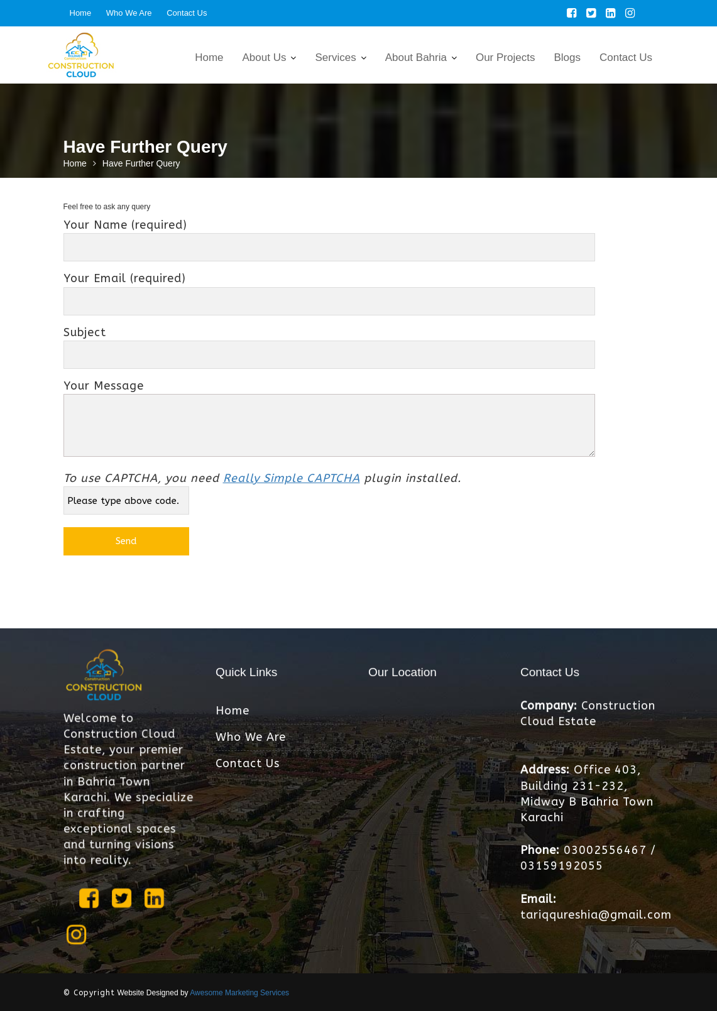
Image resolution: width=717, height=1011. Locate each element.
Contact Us (187, 13)
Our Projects (505, 57)
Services (335, 57)
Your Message (329, 419)
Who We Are (129, 13)
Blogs (567, 57)
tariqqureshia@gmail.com (595, 914)
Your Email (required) (329, 289)
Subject (329, 343)
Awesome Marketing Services (239, 992)
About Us (265, 57)
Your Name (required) (329, 236)
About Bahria (416, 57)
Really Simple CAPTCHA (291, 478)
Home (81, 13)
